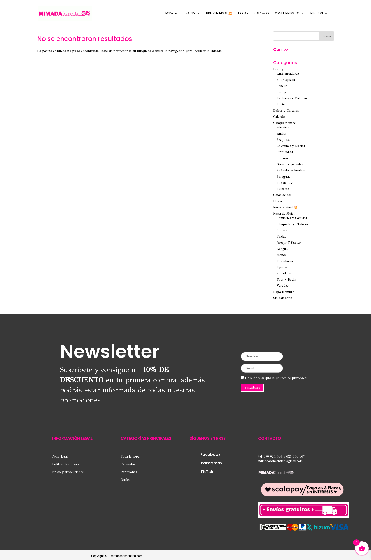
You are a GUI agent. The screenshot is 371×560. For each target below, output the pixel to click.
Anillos (282, 134)
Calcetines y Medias (291, 146)
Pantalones (285, 261)
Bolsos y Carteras (286, 111)
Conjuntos (284, 230)
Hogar (243, 13)
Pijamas (282, 267)
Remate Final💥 (219, 13)
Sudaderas (284, 273)
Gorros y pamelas (290, 164)
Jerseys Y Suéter (289, 243)
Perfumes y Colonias (292, 98)
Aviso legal (60, 456)
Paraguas (283, 177)
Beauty (189, 13)
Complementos (287, 13)
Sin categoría (282, 298)
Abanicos (283, 127)
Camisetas (128, 464)
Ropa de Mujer (284, 213)
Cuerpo (282, 92)
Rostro (281, 104)
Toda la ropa (130, 456)
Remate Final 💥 (285, 207)
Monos (281, 255)
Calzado (261, 13)
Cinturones (285, 152)
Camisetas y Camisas (292, 218)
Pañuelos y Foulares (292, 170)
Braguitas (283, 140)
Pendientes (285, 183)
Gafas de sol (282, 195)
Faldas (281, 236)
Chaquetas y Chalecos (292, 224)
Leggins (282, 249)
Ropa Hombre (283, 292)
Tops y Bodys (287, 279)
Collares (282, 158)
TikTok (207, 471)
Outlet (125, 480)
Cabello (282, 86)
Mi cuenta (318, 13)
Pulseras (283, 189)
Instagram (211, 463)
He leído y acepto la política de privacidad (274, 378)
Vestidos (283, 286)
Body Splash (286, 80)
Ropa (169, 13)
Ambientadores (288, 74)
